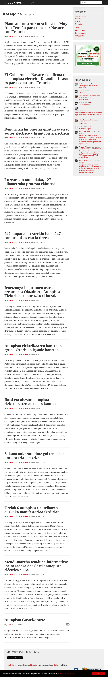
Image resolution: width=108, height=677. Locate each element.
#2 (90, 91)
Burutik (78, 19)
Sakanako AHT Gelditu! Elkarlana (19, 36)
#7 (90, 127)
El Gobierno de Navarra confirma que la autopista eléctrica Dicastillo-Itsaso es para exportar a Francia (36, 78)
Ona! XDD (82, 92)
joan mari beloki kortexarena (89, 95)
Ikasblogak (29, 2)
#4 (90, 103)
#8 (83, 134)
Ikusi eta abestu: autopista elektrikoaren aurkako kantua (30, 401)
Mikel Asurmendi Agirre (87, 120)
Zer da (28, 652)
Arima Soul (79, 36)
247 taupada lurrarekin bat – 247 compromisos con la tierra (32, 235)
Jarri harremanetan (15, 652)
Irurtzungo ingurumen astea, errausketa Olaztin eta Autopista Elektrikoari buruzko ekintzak (32, 291)
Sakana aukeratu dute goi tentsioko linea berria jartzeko (34, 456)
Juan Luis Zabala (85, 131)
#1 (91, 84)
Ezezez (78, 21)
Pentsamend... (81, 30)
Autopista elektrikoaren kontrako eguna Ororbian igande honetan (33, 348)
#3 (90, 98)
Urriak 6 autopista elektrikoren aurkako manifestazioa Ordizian (31, 510)
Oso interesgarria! (84, 104)
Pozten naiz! (83, 124)
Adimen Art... (80, 16)
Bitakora (56, 665)
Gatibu (77, 28)
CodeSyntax (10, 665)
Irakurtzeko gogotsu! (85, 129)
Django (32, 665)
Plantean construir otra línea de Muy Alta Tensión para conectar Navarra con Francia (35, 27)
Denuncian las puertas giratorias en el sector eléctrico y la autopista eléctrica (36, 131)
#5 (85, 111)
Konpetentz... (80, 33)
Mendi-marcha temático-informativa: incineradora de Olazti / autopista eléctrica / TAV (36, 566)
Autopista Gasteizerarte (24, 620)
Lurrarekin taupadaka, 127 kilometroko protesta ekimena (29, 181)
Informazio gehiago (69, 674)
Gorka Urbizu (80, 24)
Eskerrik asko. (83, 99)
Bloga (36, 652)
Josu (10, 624)
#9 (100, 147)
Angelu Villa (83, 147)
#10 (83, 162)
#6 (85, 122)
